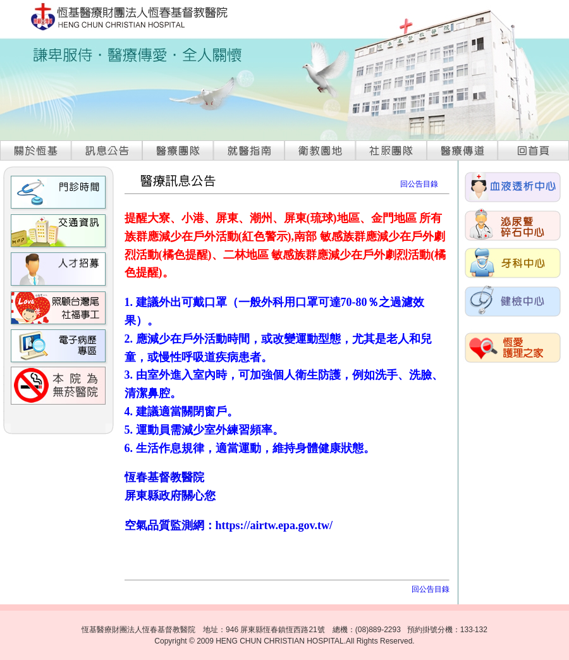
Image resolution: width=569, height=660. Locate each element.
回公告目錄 (419, 184)
